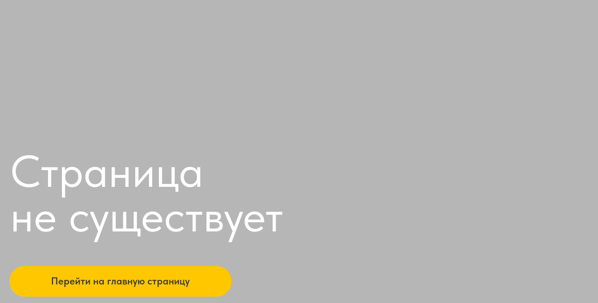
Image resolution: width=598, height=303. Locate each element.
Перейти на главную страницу (120, 281)
